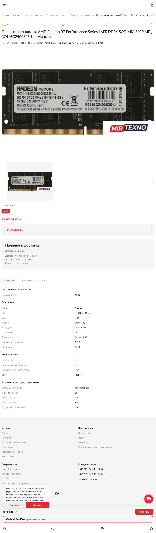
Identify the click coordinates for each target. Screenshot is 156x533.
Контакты (83, 442)
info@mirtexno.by (87, 479)
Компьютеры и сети (13, 452)
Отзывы (6, 479)
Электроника (9, 457)
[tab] (11, 280)
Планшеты (8, 447)
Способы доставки (12, 475)
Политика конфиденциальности (96, 447)
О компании (85, 433)
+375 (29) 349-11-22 (89, 470)
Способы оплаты (11, 470)
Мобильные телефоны (14, 442)
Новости (83, 437)
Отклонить (14, 505)
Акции (5, 433)
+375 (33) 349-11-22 (89, 475)
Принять (37, 505)
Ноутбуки (7, 437)
